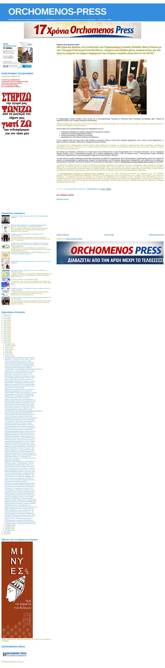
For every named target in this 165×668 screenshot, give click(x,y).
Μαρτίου (7, 347)
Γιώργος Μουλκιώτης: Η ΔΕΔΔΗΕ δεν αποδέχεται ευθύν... (20, 476)
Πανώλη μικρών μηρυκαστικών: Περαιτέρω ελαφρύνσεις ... (20, 453)
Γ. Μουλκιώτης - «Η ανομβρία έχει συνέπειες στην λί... (19, 488)
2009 (5, 315)
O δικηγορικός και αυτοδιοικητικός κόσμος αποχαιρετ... (19, 372)
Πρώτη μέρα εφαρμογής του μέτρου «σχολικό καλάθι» (19, 496)
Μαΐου (7, 351)
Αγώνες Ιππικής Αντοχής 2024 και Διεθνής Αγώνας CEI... (20, 479)
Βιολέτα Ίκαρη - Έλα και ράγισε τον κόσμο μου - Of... (19, 374)
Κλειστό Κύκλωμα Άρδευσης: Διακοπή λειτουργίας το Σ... (20, 436)
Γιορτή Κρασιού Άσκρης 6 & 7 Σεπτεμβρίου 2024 (18, 456)
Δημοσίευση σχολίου (63, 199)
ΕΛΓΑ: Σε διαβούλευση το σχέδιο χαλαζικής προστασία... (20, 510)
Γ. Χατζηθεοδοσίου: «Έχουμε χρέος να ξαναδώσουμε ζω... (20, 421)
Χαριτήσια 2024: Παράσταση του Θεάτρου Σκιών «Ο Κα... (20, 466)
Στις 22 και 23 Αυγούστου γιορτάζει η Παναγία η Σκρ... (19, 416)
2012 (5, 320)
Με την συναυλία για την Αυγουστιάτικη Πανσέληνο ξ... (19, 478)
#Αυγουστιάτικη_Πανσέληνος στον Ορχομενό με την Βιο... (20, 376)
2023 (5, 340)
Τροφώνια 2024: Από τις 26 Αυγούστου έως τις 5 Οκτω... (20, 404)
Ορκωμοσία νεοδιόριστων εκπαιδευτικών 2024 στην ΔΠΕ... (20, 444)
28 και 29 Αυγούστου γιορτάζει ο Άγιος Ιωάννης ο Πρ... (19, 464)
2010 (5, 317)
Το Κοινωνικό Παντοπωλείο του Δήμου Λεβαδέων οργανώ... (20, 438)
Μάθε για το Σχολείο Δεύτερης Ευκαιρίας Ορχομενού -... (19, 413)
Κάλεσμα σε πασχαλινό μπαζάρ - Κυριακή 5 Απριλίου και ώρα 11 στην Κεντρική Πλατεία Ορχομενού (30, 253)
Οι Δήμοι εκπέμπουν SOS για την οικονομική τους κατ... (19, 508)
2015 (5, 326)
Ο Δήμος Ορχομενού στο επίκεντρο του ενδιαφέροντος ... (20, 493)
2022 (5, 338)
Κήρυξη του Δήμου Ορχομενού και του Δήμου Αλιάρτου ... (20, 399)
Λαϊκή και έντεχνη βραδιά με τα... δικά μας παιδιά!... (18, 361)
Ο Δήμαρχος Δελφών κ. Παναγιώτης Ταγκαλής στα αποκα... (20, 523)
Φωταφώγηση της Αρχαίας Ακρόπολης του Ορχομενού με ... (21, 446)
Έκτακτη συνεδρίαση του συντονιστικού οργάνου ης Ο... (19, 451)
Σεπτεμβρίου (9, 525)
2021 (5, 337)
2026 (5, 534)
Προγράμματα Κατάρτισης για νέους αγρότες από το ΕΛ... (20, 434)
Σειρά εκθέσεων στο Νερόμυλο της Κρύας (16, 481)
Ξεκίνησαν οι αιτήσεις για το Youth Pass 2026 (24, 279)
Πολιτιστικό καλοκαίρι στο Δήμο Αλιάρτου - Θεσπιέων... (19, 424)
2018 (5, 331)
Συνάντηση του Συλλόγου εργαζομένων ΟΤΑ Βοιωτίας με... (20, 483)
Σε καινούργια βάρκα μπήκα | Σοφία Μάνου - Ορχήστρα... (20, 468)
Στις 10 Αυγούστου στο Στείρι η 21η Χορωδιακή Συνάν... (19, 364)
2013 (5, 322)
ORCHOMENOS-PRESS (57, 11)
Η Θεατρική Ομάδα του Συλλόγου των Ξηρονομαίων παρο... (21, 401)
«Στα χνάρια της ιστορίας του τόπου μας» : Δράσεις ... (19, 423)
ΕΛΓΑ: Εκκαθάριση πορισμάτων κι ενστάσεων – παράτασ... (20, 381)
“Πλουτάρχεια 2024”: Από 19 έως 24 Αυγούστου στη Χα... (20, 414)
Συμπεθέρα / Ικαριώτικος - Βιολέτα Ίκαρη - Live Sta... (19, 409)
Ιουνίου (7, 352)
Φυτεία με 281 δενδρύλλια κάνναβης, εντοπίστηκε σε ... (19, 379)
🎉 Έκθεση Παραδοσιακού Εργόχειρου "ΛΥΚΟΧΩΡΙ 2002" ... (21, 501)
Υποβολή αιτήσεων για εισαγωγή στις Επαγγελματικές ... (20, 394)
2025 (5, 532)
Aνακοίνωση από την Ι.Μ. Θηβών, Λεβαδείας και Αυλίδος (20, 491)
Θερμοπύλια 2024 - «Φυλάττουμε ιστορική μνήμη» (18, 518)
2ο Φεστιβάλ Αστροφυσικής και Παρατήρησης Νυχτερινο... (20, 426)
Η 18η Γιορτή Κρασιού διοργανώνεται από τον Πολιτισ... (19, 362)
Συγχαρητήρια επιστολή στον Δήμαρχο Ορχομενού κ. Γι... (20, 433)
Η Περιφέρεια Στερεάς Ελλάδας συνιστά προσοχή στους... (20, 495)
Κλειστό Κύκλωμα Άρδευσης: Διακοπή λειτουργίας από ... (20, 386)
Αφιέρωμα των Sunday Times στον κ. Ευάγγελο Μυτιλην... (20, 384)
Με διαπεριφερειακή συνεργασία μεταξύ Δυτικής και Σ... (19, 520)
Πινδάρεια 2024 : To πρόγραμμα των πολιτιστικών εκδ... (19, 382)
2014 (5, 324)
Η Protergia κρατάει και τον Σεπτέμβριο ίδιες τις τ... (18, 505)
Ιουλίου (7, 354)
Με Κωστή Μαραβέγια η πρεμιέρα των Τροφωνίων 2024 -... (20, 471)
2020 (5, 335)
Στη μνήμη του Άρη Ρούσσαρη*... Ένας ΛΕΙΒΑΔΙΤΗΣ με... (20, 366)
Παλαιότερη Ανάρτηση (156, 234)
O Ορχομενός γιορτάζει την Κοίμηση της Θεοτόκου (18, 367)
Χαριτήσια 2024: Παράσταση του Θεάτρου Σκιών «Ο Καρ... (20, 515)
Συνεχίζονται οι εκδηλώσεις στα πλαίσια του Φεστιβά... (19, 498)
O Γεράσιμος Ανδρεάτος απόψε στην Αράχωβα (17, 397)
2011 (5, 318)
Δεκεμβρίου (8, 530)
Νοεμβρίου (8, 528)
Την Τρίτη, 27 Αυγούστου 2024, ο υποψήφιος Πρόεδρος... (20, 473)
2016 (5, 327)
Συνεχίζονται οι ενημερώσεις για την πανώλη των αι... (19, 391)
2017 (5, 329)
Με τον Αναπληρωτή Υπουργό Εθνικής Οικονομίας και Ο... (20, 486)
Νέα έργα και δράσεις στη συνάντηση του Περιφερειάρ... (20, 513)
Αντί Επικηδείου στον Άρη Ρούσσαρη (14, 387)
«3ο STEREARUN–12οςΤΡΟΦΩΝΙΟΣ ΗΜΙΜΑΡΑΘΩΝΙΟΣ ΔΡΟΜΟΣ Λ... (24, 369)
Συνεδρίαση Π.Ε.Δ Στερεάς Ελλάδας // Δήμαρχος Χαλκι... (20, 484)
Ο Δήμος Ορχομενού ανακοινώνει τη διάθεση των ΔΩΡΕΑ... (20, 503)
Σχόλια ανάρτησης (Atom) (73, 239)
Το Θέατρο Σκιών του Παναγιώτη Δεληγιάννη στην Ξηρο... (20, 371)
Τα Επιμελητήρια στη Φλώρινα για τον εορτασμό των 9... (20, 490)
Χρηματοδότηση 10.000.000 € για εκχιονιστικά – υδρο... (19, 443)
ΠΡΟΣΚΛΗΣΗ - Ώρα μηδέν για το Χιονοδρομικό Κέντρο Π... (20, 458)
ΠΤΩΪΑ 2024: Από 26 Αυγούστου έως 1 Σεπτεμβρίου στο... (20, 428)
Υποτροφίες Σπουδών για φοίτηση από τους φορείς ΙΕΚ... (20, 357)
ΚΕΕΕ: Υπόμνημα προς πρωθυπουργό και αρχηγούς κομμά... (21, 506)
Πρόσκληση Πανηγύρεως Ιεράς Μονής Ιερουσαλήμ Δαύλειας (21, 418)
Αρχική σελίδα (109, 234)
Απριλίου (7, 349)
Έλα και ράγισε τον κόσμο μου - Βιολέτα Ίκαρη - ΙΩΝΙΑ (19, 406)
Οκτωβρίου (8, 527)
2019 (5, 333)
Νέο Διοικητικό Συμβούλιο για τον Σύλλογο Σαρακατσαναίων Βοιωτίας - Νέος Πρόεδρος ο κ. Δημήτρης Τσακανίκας (28, 225)
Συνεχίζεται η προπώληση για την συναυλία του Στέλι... (19, 516)
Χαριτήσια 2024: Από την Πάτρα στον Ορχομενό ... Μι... (19, 448)
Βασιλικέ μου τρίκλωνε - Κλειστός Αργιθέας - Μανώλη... (19, 463)
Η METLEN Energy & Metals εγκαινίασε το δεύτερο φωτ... (20, 419)
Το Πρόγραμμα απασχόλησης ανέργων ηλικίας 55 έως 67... (20, 431)
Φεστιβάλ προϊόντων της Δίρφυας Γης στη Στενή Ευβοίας (20, 441)
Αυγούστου (8, 356)
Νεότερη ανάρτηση (63, 234)
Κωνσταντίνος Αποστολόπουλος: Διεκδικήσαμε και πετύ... (20, 402)
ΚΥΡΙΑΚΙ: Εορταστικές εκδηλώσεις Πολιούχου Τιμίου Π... (20, 439)
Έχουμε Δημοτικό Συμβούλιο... (13, 459)
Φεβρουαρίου (9, 345)
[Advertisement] (111, 216)
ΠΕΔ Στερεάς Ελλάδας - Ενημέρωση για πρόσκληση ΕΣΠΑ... (21, 500)
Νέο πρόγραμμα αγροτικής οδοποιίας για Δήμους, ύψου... (20, 377)
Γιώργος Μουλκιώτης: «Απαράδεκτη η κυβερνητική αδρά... (20, 521)
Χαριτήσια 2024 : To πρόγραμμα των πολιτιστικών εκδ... (19, 396)
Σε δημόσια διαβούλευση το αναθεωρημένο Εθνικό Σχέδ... (20, 449)
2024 (5, 342)
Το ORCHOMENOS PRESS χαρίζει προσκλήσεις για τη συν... (21, 392)
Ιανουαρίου (8, 344)
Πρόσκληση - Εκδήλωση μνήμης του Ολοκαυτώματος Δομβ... (21, 454)
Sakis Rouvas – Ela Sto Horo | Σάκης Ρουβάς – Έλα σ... (20, 359)
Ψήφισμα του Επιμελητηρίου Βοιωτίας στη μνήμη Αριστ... (20, 389)
